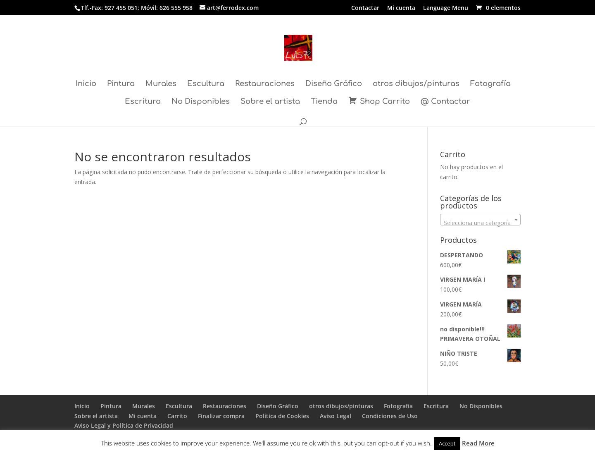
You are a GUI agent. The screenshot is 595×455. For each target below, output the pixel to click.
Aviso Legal (335, 416)
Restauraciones (265, 84)
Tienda (324, 101)
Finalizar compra (221, 416)
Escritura (143, 101)
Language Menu (445, 8)
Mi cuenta (401, 8)
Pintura (121, 84)
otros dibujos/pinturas (416, 84)
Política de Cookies (282, 416)
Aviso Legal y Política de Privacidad (123, 425)
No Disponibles (200, 101)
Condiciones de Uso (390, 416)
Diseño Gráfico (333, 84)
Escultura (205, 84)
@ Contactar (445, 101)
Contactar (365, 8)
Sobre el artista (270, 101)
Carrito (177, 416)
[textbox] (480, 223)
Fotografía (490, 84)
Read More (478, 443)
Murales (160, 84)
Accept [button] (447, 443)
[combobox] (480, 219)
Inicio (86, 84)
